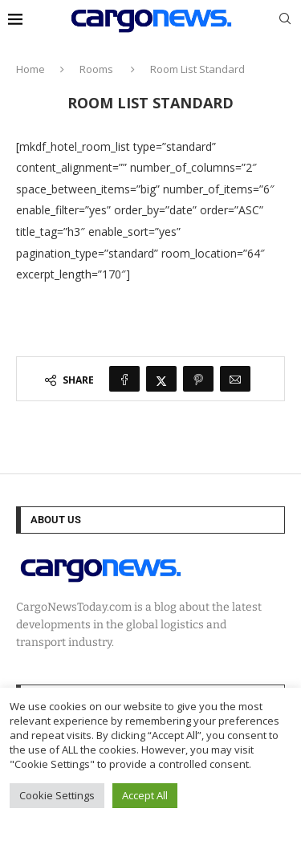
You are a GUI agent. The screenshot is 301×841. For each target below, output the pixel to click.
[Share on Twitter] (161, 379)
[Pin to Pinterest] (198, 379)
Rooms (96, 69)
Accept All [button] (145, 795)
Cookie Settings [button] (57, 795)
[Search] (285, 20)
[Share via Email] (235, 379)
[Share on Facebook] (124, 379)
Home (30, 69)
